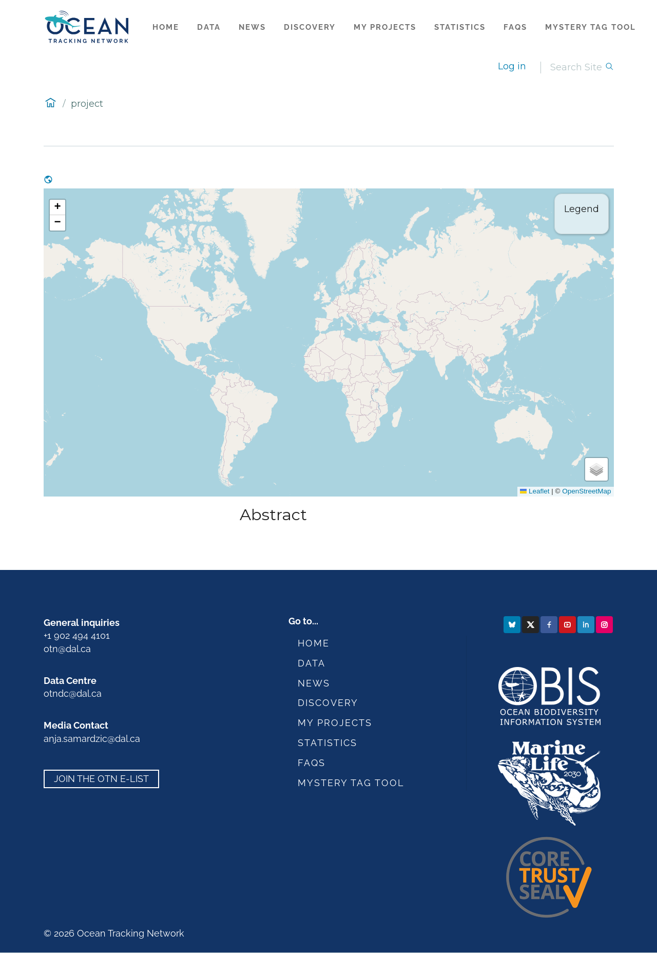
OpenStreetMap (586, 491)
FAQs (515, 27)
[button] (57, 207)
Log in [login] (512, 66)
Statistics (460, 27)
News (252, 27)
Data (209, 27)
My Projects (385, 27)
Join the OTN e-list (101, 778)
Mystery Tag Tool (590, 27)
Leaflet (535, 491)
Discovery (310, 27)
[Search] (577, 67)
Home (165, 27)
